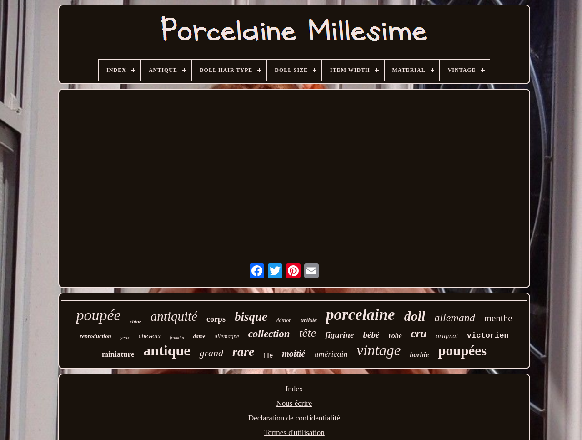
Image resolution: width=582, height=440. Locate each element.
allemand (454, 318)
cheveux (150, 335)
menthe (498, 318)
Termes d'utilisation (294, 432)
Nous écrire (294, 403)
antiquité (174, 316)
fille (268, 355)
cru (419, 333)
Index (294, 388)
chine (135, 321)
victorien (488, 335)
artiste (309, 320)
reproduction (95, 336)
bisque (251, 317)
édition (283, 320)
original (446, 335)
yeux (125, 337)
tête (307, 332)
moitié (293, 354)
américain (330, 354)
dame (199, 336)
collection (269, 333)
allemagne (227, 336)
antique (166, 350)
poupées (462, 351)
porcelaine (360, 315)
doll (415, 316)
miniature (118, 354)
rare (243, 351)
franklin (177, 337)
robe (394, 335)
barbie (419, 355)
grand (211, 353)
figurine (339, 334)
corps (216, 319)
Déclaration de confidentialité (294, 418)
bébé (371, 334)
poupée (98, 315)
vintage (378, 350)
